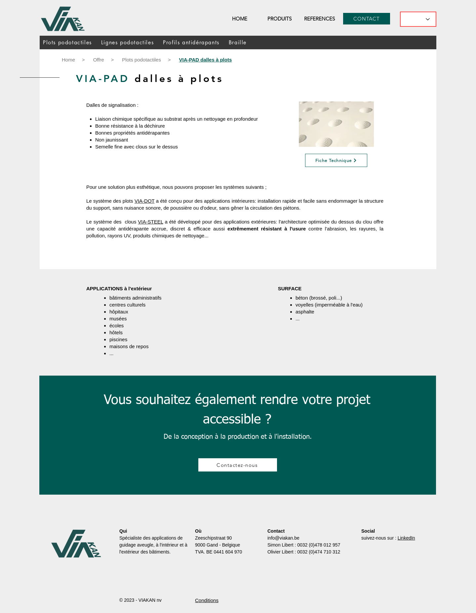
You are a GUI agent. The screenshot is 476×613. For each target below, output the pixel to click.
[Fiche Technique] (336, 160)
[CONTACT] (366, 18)
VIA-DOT (145, 201)
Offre (98, 59)
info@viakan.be (283, 538)
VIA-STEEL (150, 222)
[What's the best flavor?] (418, 19)
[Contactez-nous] (237, 464)
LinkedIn (406, 538)
